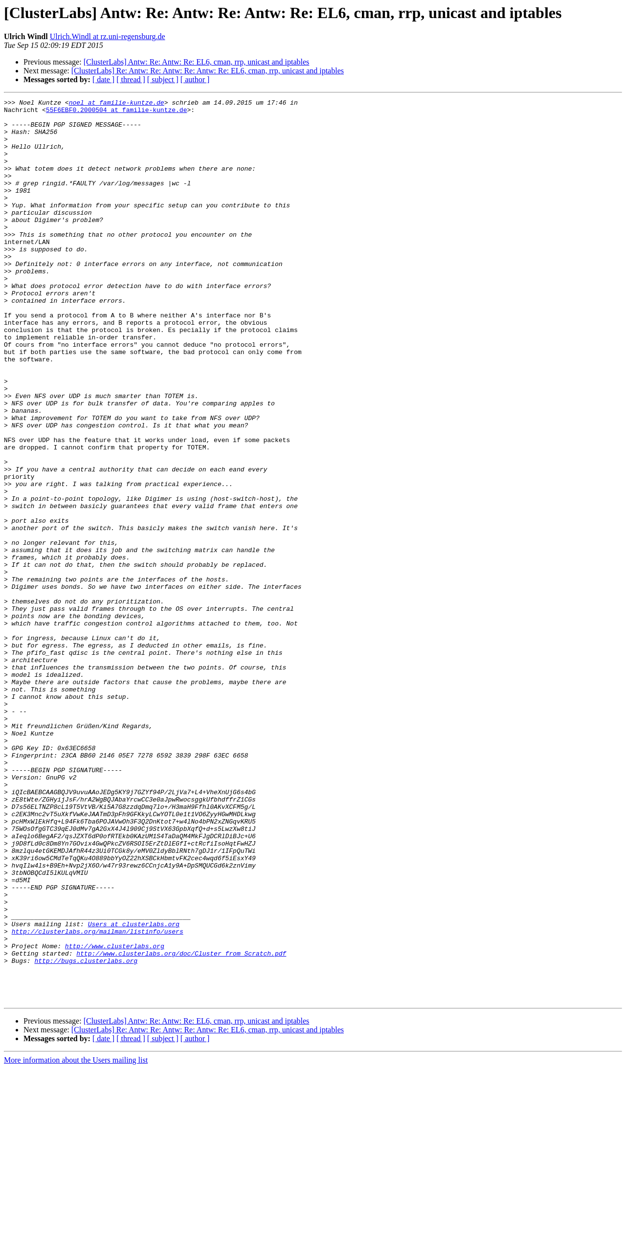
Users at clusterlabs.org (133, 1089)
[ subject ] (163, 79)
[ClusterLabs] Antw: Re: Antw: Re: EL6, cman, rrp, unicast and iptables (197, 62)
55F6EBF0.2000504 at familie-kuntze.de (116, 112)
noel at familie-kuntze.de (116, 103)
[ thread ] (130, 79)
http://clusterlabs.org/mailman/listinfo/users (97, 1098)
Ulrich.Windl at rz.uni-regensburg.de (107, 36)
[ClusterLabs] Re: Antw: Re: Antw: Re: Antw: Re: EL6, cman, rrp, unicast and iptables (207, 71)
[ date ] (103, 79)
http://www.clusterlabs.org (114, 1116)
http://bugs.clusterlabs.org (85, 1133)
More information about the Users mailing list (76, 1240)
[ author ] (195, 79)
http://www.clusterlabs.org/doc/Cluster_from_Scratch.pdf (181, 1124)
